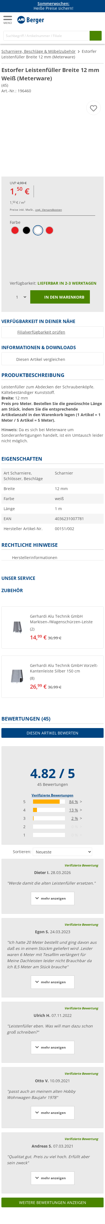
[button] (52, 627)
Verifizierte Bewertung (81, 865)
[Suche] (47, 35)
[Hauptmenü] (8, 20)
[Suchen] (96, 36)
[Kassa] (96, 19)
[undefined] (61, 627)
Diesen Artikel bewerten (52, 733)
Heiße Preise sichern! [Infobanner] (53, 6)
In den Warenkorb (60, 297)
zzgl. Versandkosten (48, 210)
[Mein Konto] (85, 19)
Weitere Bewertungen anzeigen (52, 1202)
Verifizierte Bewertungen (52, 795)
